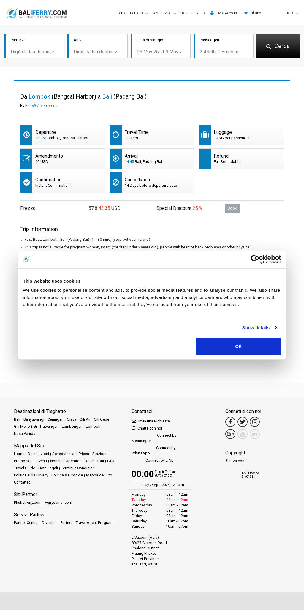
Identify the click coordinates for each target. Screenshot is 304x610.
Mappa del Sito (99, 475)
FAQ (110, 461)
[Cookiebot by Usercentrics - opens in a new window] (255, 259)
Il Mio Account (224, 12)
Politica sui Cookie (67, 475)
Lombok (93, 427)
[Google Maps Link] (230, 435)
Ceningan (56, 420)
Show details (256, 327)
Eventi (42, 461)
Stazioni (186, 13)
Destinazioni (38, 454)
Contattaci (22, 483)
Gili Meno (22, 427)
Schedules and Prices (70, 454)
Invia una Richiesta (151, 421)
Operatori (74, 461)
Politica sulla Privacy (31, 475)
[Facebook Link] (230, 422)
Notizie (56, 461)
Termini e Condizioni (78, 468)
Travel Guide (24, 468)
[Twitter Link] (243, 422)
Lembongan (72, 427)
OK (238, 346)
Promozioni (24, 461)
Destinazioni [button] (162, 13)
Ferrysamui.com (58, 503)
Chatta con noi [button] (147, 428)
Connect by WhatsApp (153, 451)
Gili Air (85, 420)
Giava (71, 420)
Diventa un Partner (57, 523)
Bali (17, 420)
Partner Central (26, 523)
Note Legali (48, 468)
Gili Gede (101, 420)
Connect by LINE (152, 461)
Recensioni (94, 461)
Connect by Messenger (154, 438)
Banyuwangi (33, 420)
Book (232, 208)
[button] (271, 13)
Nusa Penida (24, 434)
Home (121, 13)
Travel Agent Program (94, 523)
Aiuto (200, 13)
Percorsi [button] (137, 13)
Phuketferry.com (28, 503)
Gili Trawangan (45, 427)
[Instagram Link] (255, 422)
